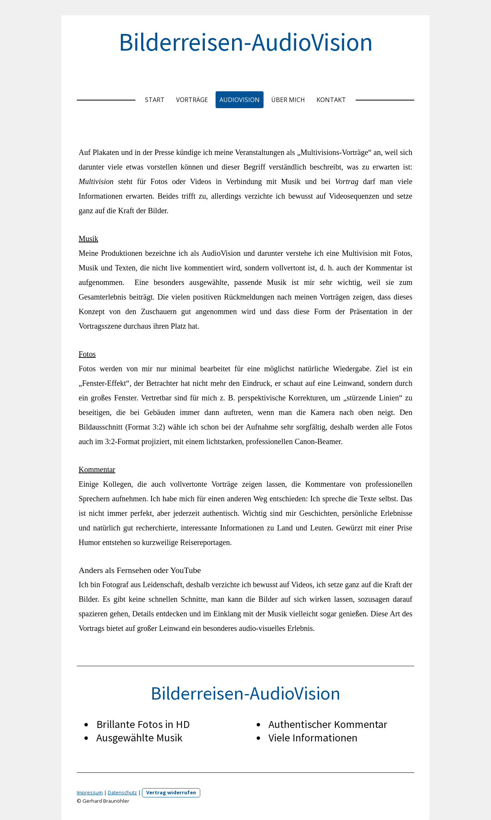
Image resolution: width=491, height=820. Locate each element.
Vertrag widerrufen (171, 792)
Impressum (90, 792)
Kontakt (331, 100)
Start (155, 100)
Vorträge (192, 100)
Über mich (288, 100)
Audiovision (239, 100)
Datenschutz (122, 792)
